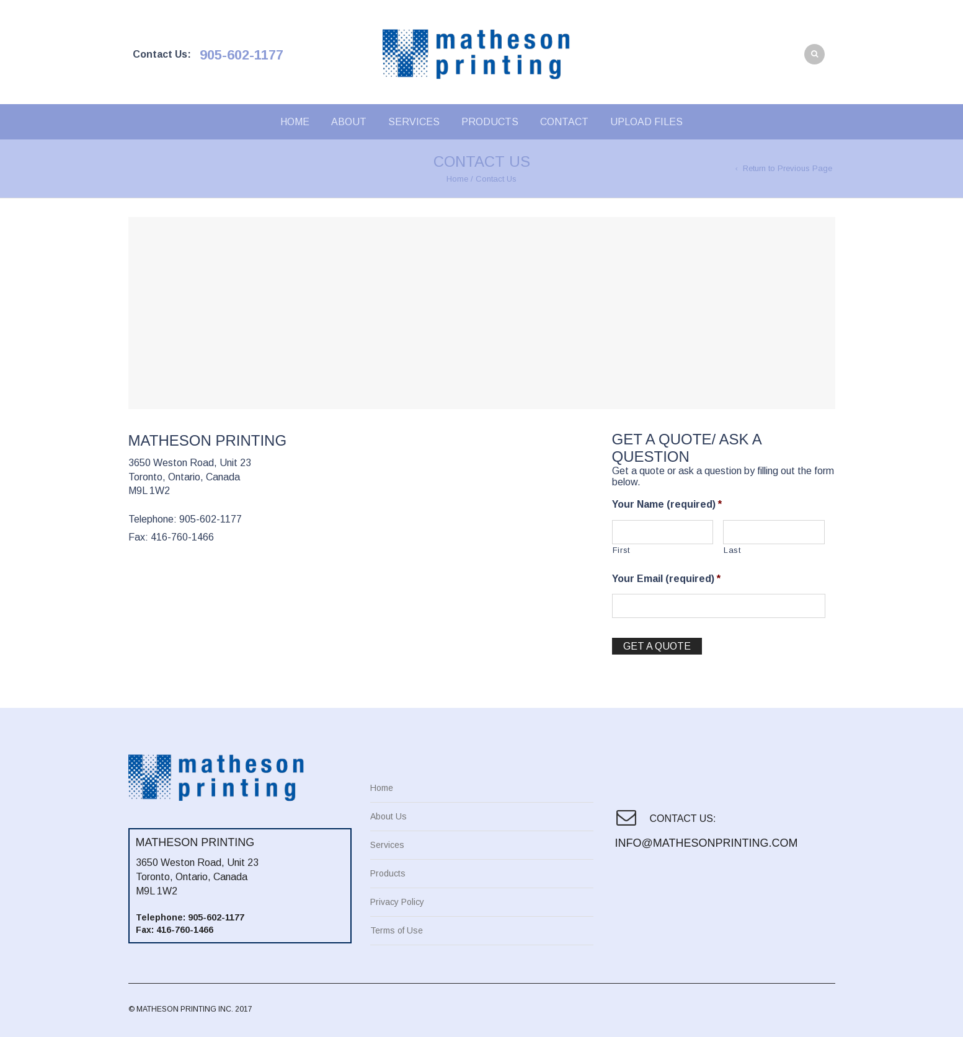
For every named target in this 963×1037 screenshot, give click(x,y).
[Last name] (774, 532)
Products (489, 122)
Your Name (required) (667, 504)
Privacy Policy (397, 902)
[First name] (663, 532)
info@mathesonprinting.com (705, 843)
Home (294, 122)
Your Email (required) (666, 578)
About (348, 122)
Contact (564, 122)
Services (414, 122)
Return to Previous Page (787, 168)
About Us (388, 816)
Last (732, 550)
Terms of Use (396, 930)
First (621, 550)
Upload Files (646, 122)
